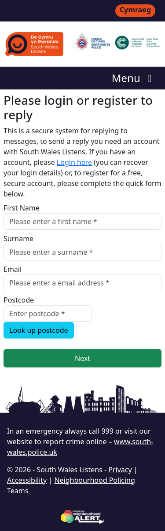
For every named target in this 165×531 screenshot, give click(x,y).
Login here (74, 162)
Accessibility (27, 480)
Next (82, 358)
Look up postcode (38, 330)
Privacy (120, 469)
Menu (134, 78)
